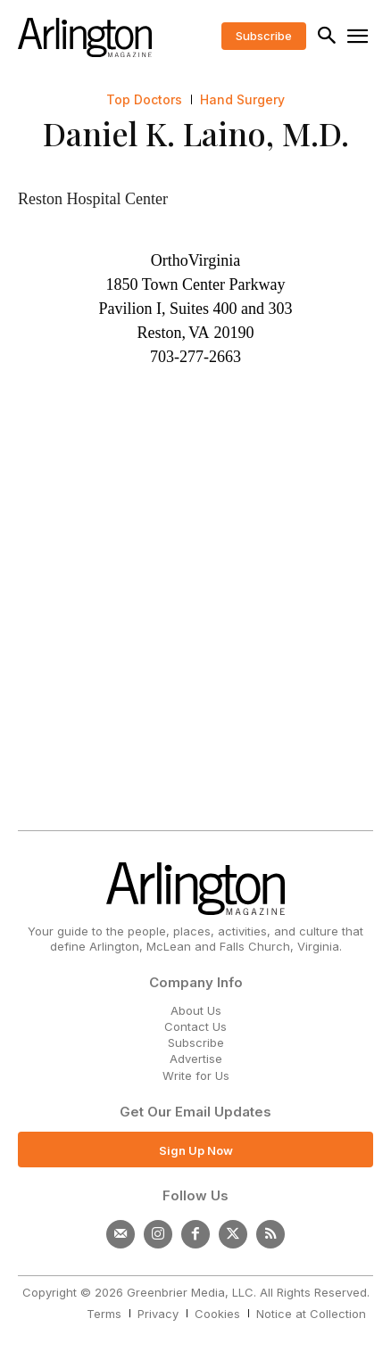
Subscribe (196, 1042)
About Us (196, 1010)
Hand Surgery (242, 100)
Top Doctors (144, 100)
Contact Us (195, 1026)
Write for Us (195, 1075)
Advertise (196, 1058)
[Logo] (85, 37)
